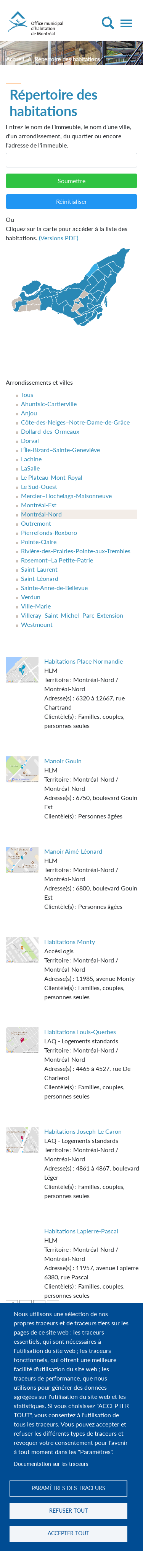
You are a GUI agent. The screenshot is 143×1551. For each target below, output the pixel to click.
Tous (27, 394)
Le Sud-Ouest (39, 486)
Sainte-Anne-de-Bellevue (54, 587)
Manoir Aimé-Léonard (73, 851)
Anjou (29, 412)
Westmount (37, 624)
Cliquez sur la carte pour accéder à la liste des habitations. (71, 228)
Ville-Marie (36, 606)
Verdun (30, 596)
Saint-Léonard (39, 578)
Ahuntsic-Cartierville (49, 403)
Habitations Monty (69, 941)
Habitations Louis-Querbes (80, 1031)
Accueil (15, 59)
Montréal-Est (38, 504)
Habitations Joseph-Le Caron (83, 1131)
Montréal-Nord (41, 514)
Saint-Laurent (39, 569)
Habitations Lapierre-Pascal (81, 1231)
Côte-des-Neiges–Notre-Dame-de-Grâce (75, 422)
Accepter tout (68, 1533)
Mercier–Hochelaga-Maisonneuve (66, 495)
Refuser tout (68, 1511)
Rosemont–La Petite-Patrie (57, 560)
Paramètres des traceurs (68, 1488)
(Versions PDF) (58, 237)
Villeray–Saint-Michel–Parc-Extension (72, 615)
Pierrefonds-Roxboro (49, 532)
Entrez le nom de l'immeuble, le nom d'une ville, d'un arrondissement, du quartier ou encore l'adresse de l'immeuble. (68, 136)
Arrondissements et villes (39, 382)
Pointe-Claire (38, 541)
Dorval (30, 440)
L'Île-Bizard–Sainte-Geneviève (60, 449)
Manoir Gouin (63, 760)
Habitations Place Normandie (83, 661)
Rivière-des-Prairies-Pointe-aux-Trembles (75, 550)
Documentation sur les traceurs (51, 1464)
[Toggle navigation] (126, 23)
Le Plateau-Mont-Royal (51, 477)
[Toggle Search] (107, 22)
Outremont (36, 523)
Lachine (31, 458)
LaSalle (30, 468)
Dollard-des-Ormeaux (50, 431)
